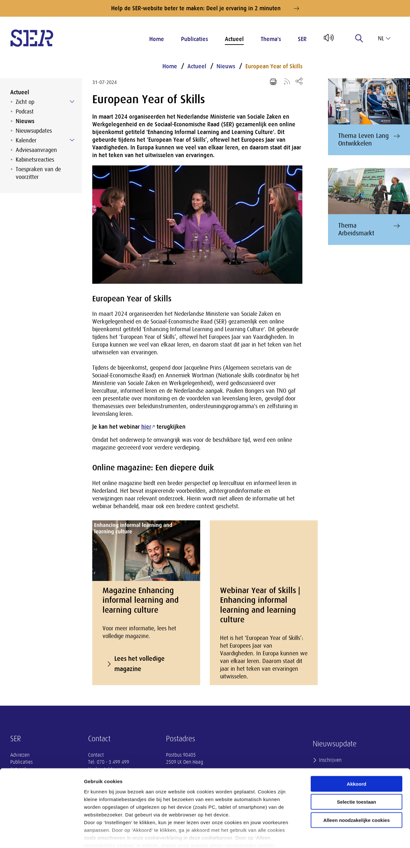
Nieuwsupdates (34, 131)
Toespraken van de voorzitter (38, 173)
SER (302, 39)
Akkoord (356, 748)
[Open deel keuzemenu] (299, 81)
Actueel (234, 39)
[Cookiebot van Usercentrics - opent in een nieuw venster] (41, 835)
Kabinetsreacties (35, 159)
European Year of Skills (273, 66)
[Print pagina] (273, 82)
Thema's (271, 39)
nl (384, 38)
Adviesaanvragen (36, 150)
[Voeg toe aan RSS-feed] (287, 81)
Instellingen (344, 835)
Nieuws (25, 121)
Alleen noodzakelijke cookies (356, 785)
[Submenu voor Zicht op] (72, 102)
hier (146, 427)
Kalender (26, 140)
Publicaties (194, 39)
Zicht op (25, 102)
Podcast (25, 111)
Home (156, 39)
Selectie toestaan (356, 766)
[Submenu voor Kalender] (72, 140)
